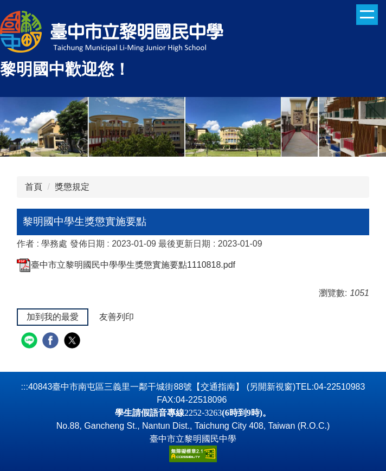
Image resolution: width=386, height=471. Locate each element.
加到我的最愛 (53, 316)
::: (24, 386)
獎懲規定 (72, 186)
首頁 (33, 186)
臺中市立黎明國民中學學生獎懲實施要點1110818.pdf (126, 264)
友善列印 (116, 316)
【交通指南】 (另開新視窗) (243, 386)
